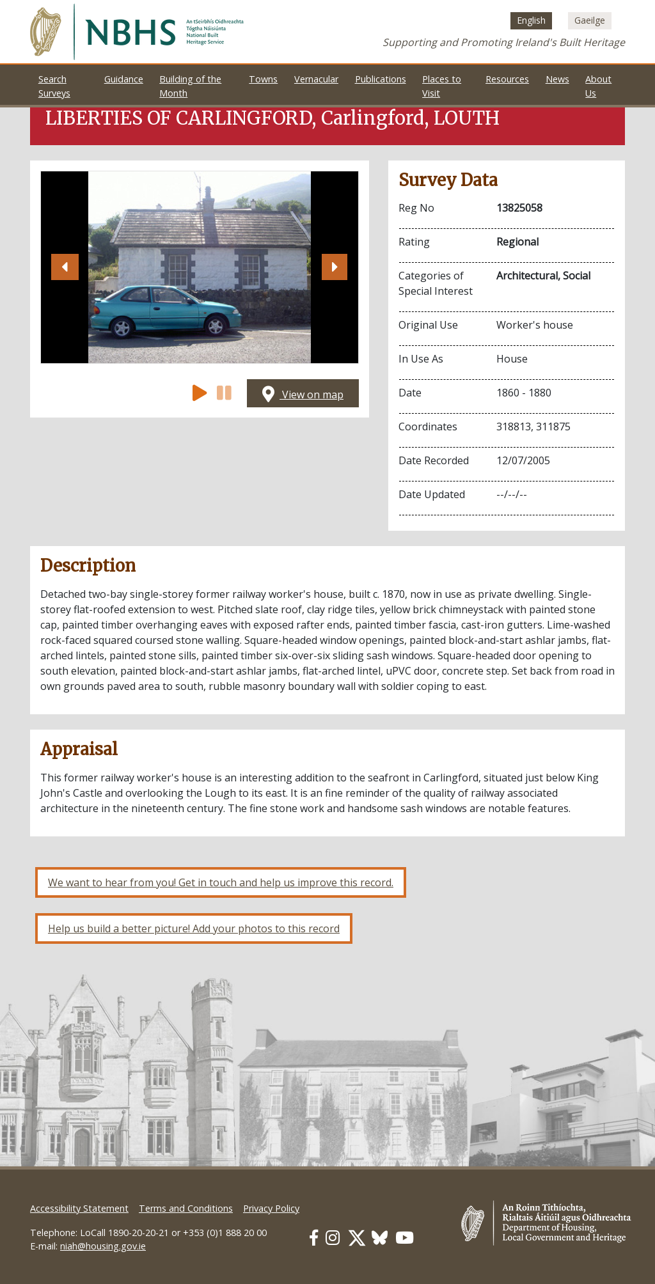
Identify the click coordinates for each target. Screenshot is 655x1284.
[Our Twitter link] (357, 1237)
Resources (507, 79)
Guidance (123, 79)
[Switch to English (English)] (531, 20)
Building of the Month (190, 86)
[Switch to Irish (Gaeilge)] (590, 20)
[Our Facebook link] (314, 1237)
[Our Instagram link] (333, 1237)
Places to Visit (441, 86)
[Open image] (199, 267)
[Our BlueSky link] (380, 1237)
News (557, 79)
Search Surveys (54, 86)
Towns (263, 79)
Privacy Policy (271, 1208)
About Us (598, 86)
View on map (302, 394)
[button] (64, 267)
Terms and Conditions (186, 1208)
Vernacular (316, 79)
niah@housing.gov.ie (103, 1246)
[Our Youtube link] (404, 1237)
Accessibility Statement (79, 1208)
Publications (380, 79)
